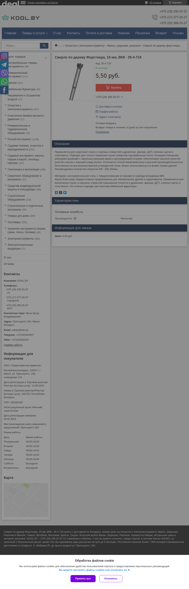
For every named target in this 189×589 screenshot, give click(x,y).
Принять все (83, 578)
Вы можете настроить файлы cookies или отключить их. (93, 569)
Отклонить (110, 578)
